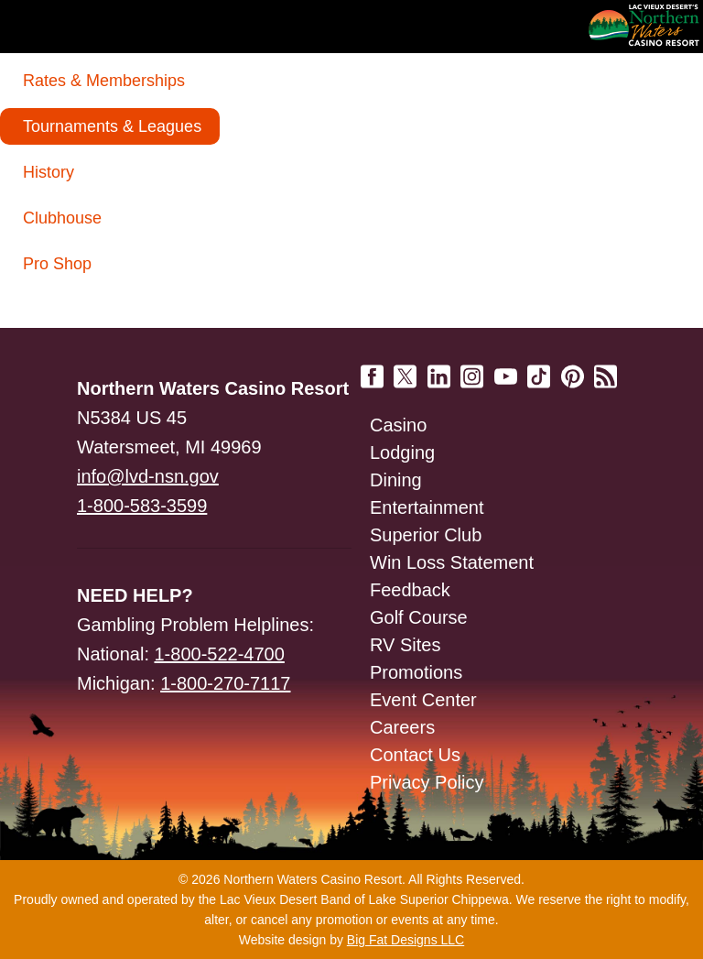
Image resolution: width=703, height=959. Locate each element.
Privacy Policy (426, 782)
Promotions (416, 672)
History (48, 172)
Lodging (402, 452)
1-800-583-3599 (142, 506)
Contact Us (415, 755)
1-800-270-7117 (225, 683)
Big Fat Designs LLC (405, 939)
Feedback (410, 590)
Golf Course (419, 617)
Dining (396, 480)
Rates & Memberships (104, 80)
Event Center (423, 700)
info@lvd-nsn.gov (148, 476)
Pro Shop (57, 264)
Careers (402, 727)
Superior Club (425, 535)
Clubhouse (62, 218)
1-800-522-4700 (220, 654)
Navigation (55, 26)
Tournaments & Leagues (112, 126)
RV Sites (405, 645)
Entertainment (427, 507)
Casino (398, 425)
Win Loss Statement (452, 562)
